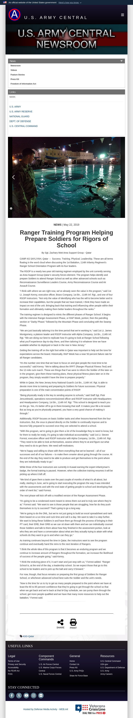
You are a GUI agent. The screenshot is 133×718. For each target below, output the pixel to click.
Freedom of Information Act (23, 84)
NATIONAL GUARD (19, 116)
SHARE (60, 624)
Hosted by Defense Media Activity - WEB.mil (45, 709)
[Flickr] (41, 695)
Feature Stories (18, 75)
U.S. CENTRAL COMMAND (23, 126)
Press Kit (15, 79)
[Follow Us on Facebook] (11, 695)
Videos (14, 70)
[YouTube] (26, 695)
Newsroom (15, 66)
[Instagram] (33, 695)
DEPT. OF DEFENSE (20, 121)
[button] (70, 2)
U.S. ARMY (15, 106)
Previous (13, 177)
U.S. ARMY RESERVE (20, 111)
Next (119, 177)
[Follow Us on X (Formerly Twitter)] (19, 695)
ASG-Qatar (28, 636)
